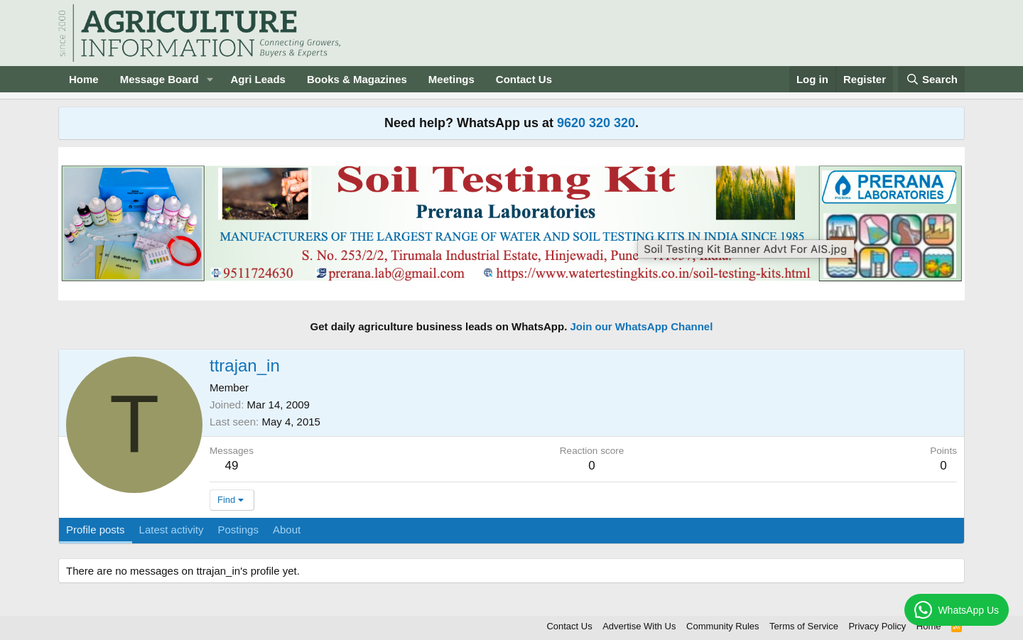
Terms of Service (803, 626)
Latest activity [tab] (171, 530)
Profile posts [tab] (95, 530)
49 (232, 465)
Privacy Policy (877, 626)
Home (84, 79)
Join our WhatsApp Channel (641, 326)
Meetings (451, 79)
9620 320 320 (596, 123)
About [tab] (287, 530)
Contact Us (524, 79)
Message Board (159, 79)
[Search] (931, 79)
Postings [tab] (238, 530)
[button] (210, 79)
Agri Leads (258, 79)
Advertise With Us (639, 626)
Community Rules (722, 626)
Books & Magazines (357, 79)
